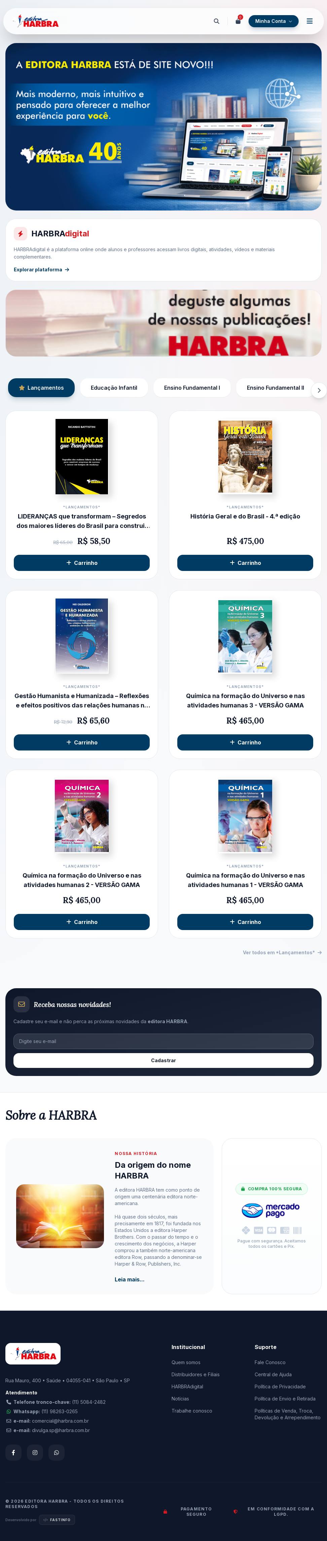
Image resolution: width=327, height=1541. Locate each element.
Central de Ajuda (273, 1374)
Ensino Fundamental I (192, 387)
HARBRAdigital (187, 1386)
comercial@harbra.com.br (60, 1421)
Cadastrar (163, 1060)
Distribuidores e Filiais (196, 1374)
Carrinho (82, 563)
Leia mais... (130, 1279)
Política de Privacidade (280, 1386)
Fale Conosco (270, 1362)
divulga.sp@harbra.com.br (61, 1430)
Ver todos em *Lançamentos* (282, 952)
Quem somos (186, 1362)
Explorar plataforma (41, 269)
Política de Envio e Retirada (285, 1398)
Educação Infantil (114, 387)
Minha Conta (273, 21)
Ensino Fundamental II (275, 387)
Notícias (180, 1398)
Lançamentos (41, 387)
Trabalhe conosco (192, 1411)
